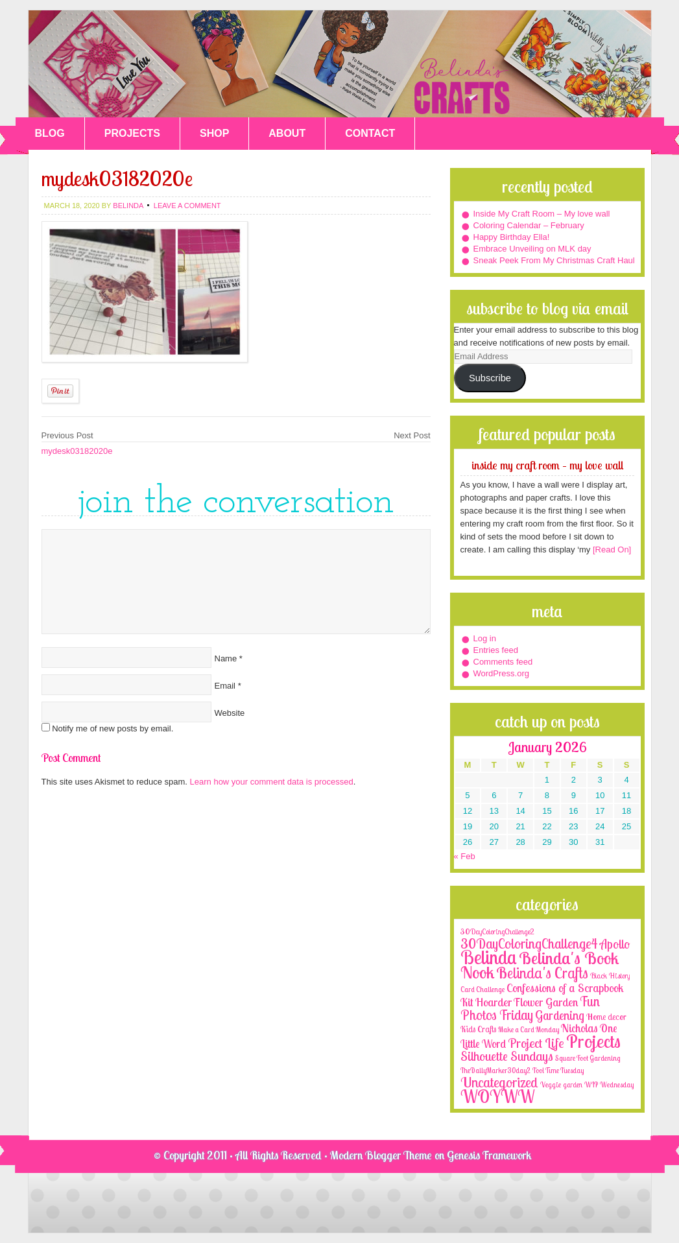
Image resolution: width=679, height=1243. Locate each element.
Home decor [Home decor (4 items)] (606, 1017)
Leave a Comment (187, 205)
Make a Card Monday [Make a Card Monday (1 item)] (528, 1029)
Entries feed (495, 650)
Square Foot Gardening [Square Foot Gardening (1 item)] (587, 1058)
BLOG (50, 133)
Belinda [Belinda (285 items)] (488, 957)
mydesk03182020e (77, 451)
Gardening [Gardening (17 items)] (559, 1015)
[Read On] (610, 549)
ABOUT (286, 133)
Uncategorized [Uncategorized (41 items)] (499, 1082)
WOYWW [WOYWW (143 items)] (497, 1096)
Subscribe (490, 378)
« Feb (464, 856)
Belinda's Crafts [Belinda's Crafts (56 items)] (542, 973)
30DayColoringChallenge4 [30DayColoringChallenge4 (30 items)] (529, 943)
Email (225, 686)
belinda (128, 205)
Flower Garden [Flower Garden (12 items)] (546, 1002)
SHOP (214, 133)
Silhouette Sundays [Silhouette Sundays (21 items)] (506, 1056)
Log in (484, 638)
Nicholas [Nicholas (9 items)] (579, 1028)
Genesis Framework (489, 1155)
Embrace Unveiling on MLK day (532, 249)
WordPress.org (501, 673)
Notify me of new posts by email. (112, 728)
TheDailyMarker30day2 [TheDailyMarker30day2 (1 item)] (495, 1070)
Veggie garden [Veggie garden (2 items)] (561, 1084)
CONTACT (370, 133)
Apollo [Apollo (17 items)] (615, 944)
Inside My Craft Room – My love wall (541, 214)
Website (230, 713)
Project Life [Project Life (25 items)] (536, 1043)
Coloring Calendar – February (528, 225)
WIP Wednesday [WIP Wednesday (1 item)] (609, 1084)
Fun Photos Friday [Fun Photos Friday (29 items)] (530, 1008)
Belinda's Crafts (340, 63)
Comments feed (503, 662)
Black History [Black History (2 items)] (610, 975)
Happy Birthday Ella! (511, 237)
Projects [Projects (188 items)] (593, 1041)
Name (226, 658)
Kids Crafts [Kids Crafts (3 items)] (478, 1029)
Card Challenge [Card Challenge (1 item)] (482, 989)
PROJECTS (132, 133)
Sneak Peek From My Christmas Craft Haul (554, 260)
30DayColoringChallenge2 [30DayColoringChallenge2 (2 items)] (497, 931)
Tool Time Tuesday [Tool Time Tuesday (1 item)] (558, 1070)
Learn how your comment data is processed (271, 782)
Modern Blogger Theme (381, 1155)
